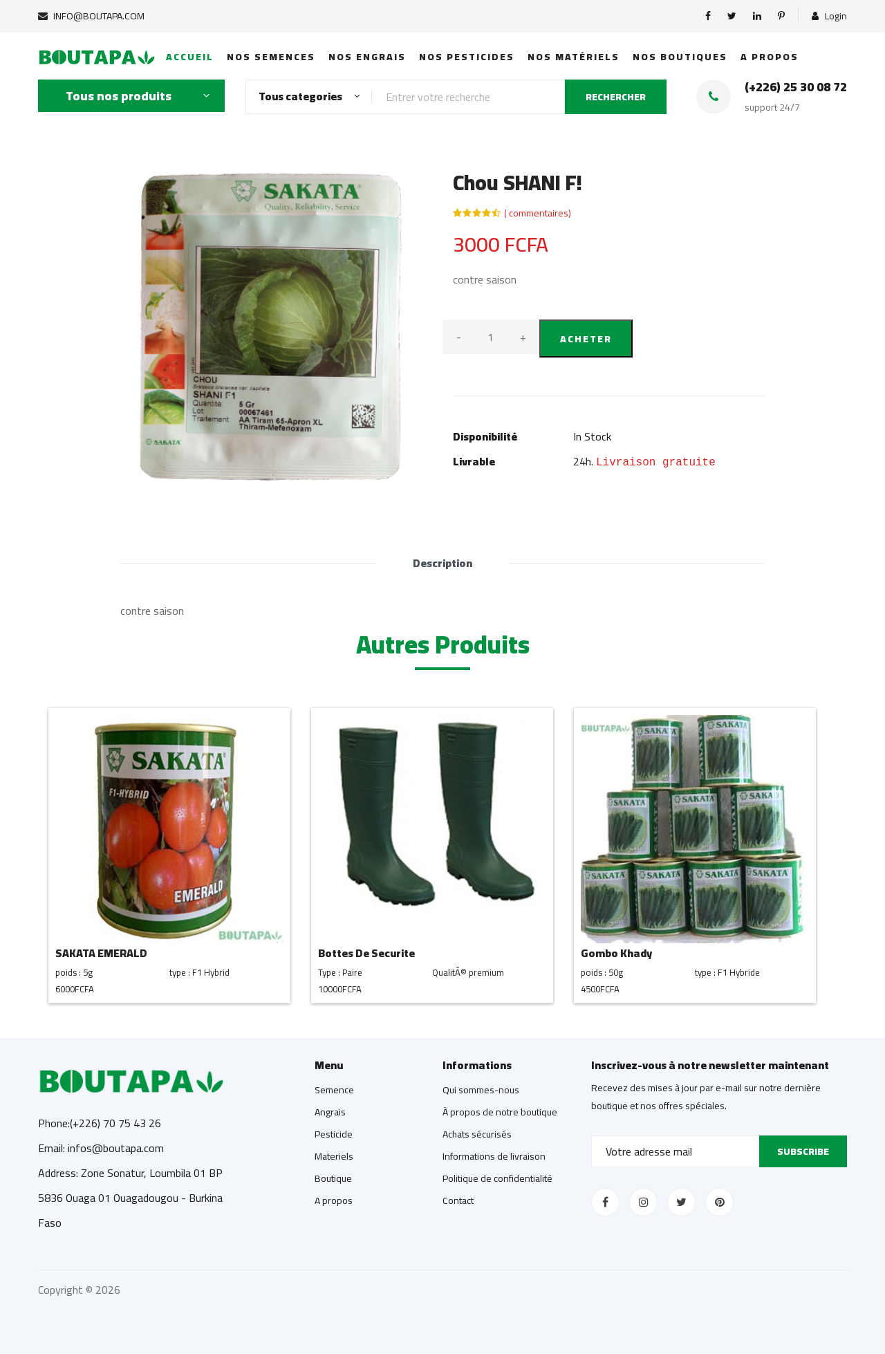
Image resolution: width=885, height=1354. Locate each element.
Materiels (334, 1156)
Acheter (586, 339)
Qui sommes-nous (480, 1090)
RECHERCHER (616, 97)
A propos (769, 57)
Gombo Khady (616, 953)
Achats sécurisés (477, 1134)
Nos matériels (574, 57)
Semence (334, 1090)
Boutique (333, 1178)
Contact (458, 1200)
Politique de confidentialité (497, 1178)
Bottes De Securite (366, 953)
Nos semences (271, 57)
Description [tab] (442, 563)
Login (829, 16)
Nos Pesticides (466, 57)
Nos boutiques (680, 57)
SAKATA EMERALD (101, 953)
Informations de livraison (494, 1156)
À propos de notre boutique (499, 1112)
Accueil (190, 57)
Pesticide (334, 1134)
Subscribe (803, 1151)
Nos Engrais (367, 57)
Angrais (330, 1112)
